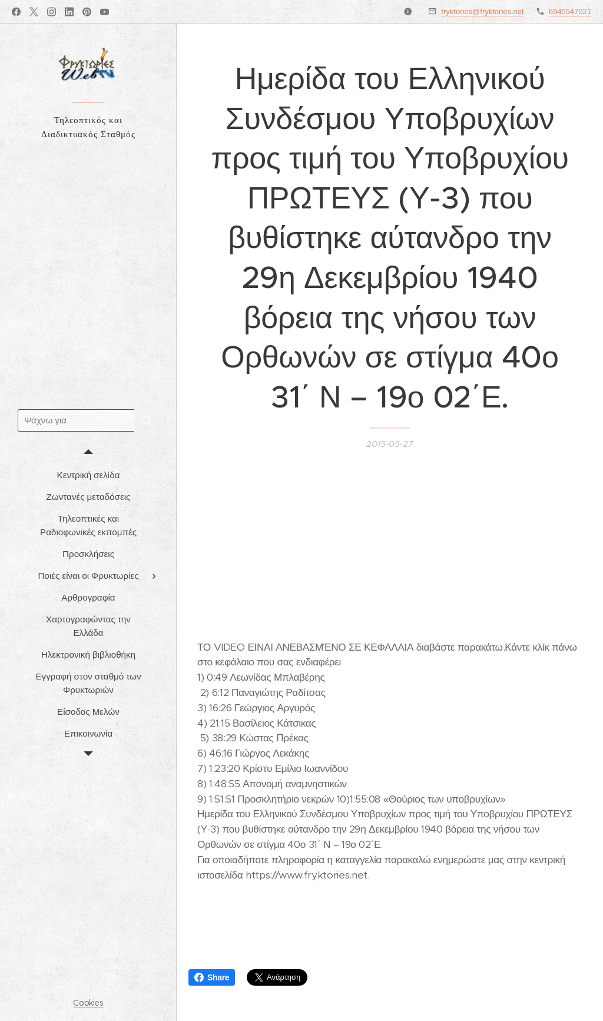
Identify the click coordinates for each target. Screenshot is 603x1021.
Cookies (88, 1002)
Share (211, 977)
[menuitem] (88, 475)
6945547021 (570, 11)
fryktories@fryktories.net (482, 11)
